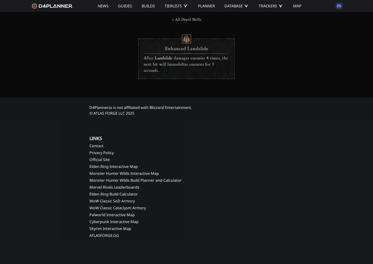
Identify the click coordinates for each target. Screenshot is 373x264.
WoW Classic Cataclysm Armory (117, 207)
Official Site (99, 159)
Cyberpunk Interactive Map (114, 221)
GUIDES (125, 6)
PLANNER (206, 6)
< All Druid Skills (186, 19)
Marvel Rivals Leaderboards (114, 187)
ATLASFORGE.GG (104, 235)
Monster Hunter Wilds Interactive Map (124, 173)
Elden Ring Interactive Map (113, 166)
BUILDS (148, 6)
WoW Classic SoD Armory (112, 201)
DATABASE (233, 6)
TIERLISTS (173, 6)
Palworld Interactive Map (112, 214)
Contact (96, 145)
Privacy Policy (101, 152)
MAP (297, 6)
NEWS (103, 6)
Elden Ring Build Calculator (113, 194)
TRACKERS (268, 6)
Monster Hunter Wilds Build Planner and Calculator (135, 180)
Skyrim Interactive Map (110, 228)
